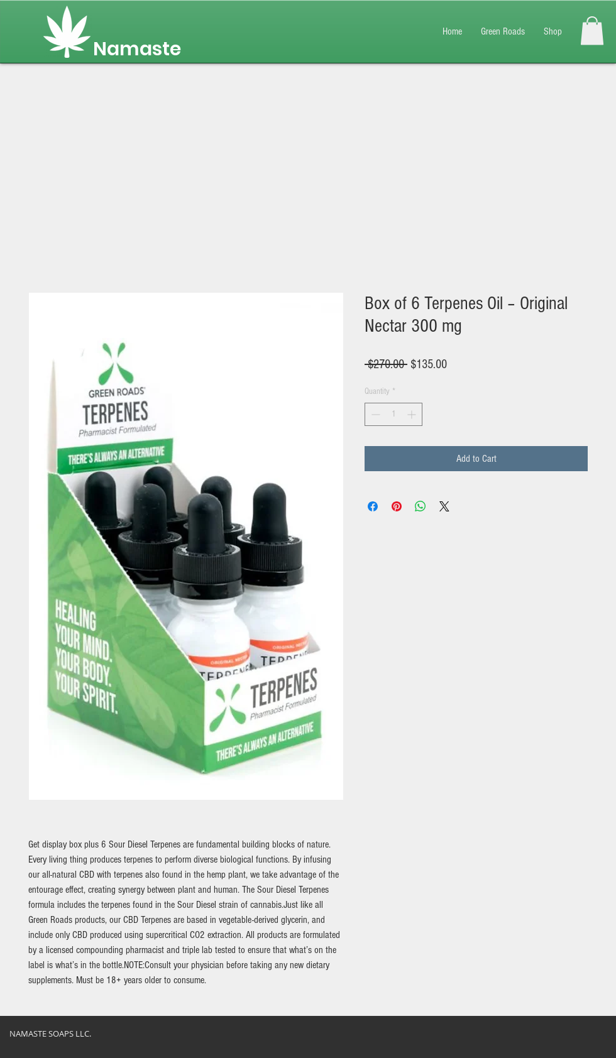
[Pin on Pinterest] (396, 506)
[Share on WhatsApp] (420, 506)
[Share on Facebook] (372, 506)
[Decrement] (374, 414)
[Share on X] (444, 506)
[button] (592, 30)
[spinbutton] (393, 414)
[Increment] (413, 414)
